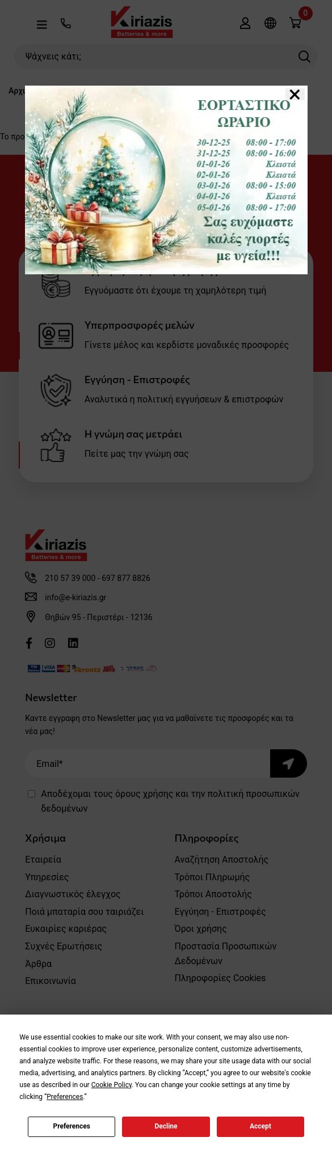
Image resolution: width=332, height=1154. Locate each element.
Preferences (71, 1126)
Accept (260, 1126)
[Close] (295, 94)
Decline (165, 1126)
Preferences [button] (65, 1097)
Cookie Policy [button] (111, 1085)
